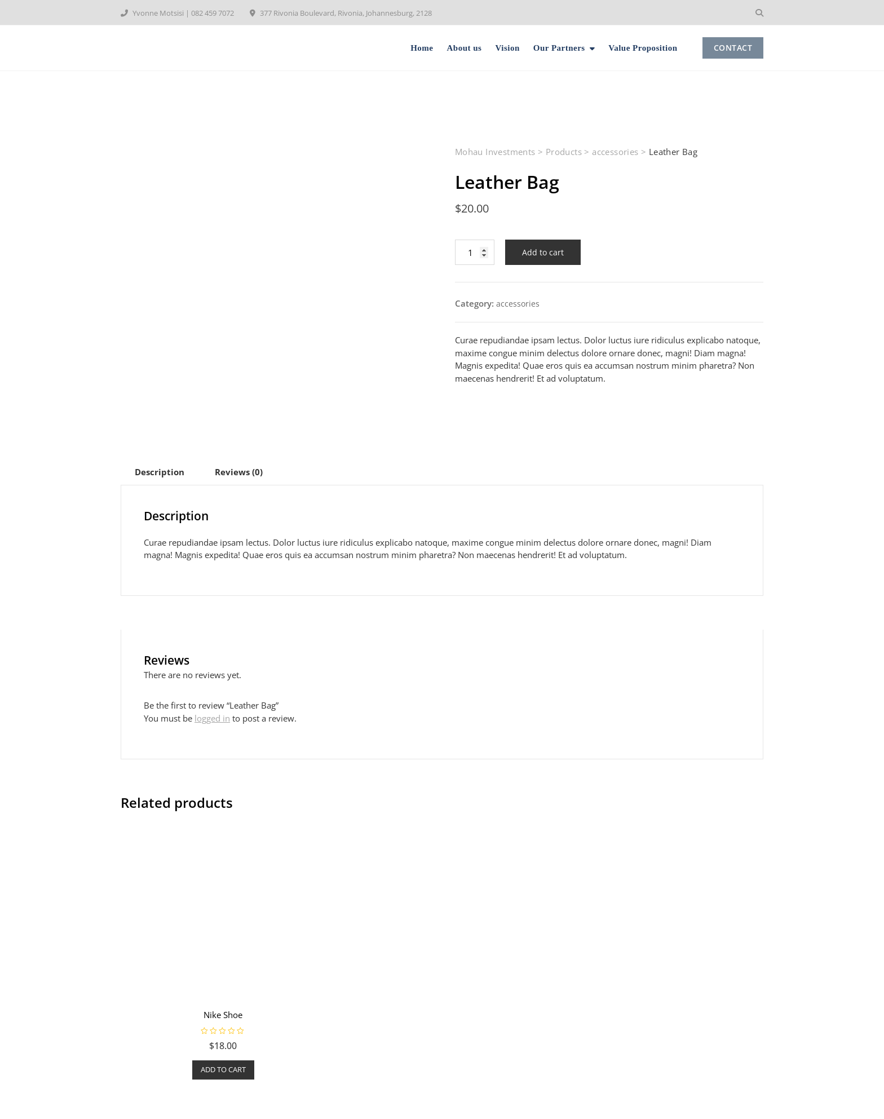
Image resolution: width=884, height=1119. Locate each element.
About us (464, 47)
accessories (518, 303)
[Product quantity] (474, 252)
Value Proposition (642, 47)
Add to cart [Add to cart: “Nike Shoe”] (223, 1069)
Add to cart (543, 252)
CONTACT (733, 47)
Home (421, 47)
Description (159, 471)
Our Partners (559, 47)
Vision (507, 47)
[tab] (159, 471)
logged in (212, 718)
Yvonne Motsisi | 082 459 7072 (177, 13)
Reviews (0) (239, 471)
